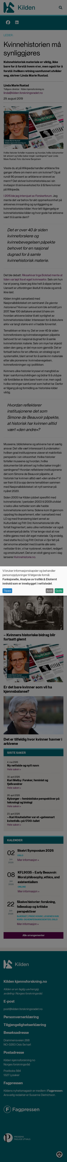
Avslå (49, 590)
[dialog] (33, 581)
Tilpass (7, 590)
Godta (59, 590)
